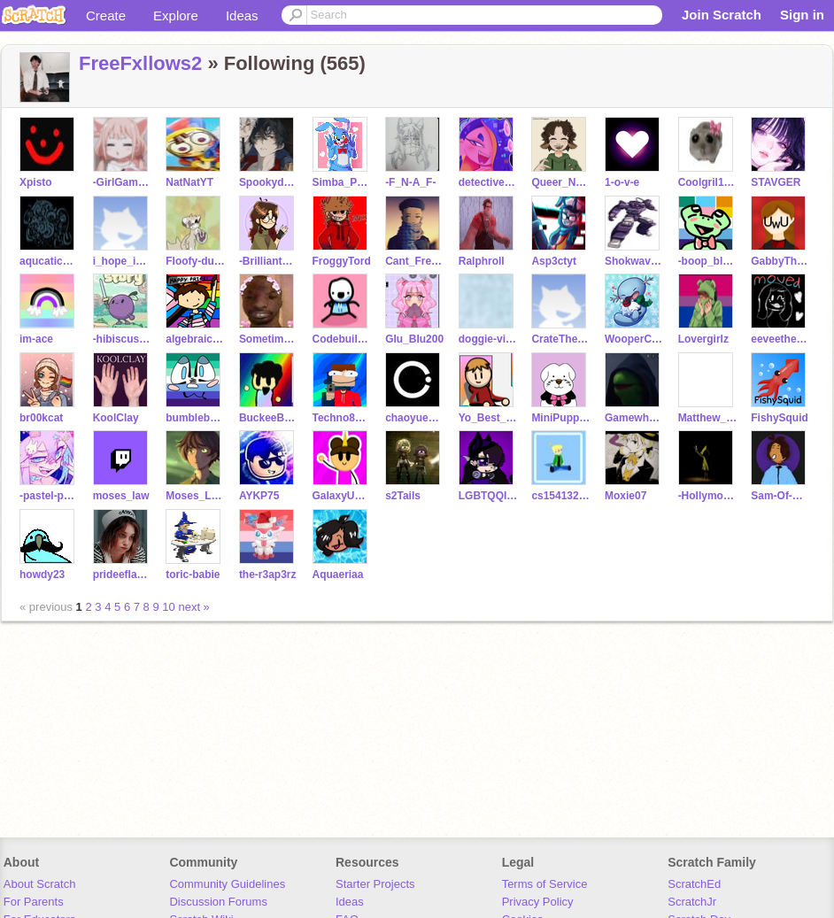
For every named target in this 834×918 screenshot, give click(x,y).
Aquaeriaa (338, 574)
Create (106, 15)
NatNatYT (189, 182)
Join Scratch (721, 14)
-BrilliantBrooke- (268, 261)
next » (193, 606)
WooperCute (634, 339)
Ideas (242, 15)
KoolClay (116, 418)
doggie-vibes (488, 339)
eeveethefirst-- (780, 339)
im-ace (36, 339)
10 (168, 606)
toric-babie (193, 574)
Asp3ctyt (553, 261)
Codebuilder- (342, 339)
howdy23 (42, 574)
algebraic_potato (195, 339)
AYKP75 (259, 496)
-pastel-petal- (49, 496)
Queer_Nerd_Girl (561, 182)
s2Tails (403, 496)
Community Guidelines (227, 884)
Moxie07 (625, 496)
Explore (175, 15)
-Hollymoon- (707, 496)
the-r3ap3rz (268, 574)
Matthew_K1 (707, 418)
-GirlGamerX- (122, 182)
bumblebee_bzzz (195, 418)
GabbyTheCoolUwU (780, 261)
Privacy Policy (538, 901)
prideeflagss (122, 574)
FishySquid (779, 418)
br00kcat (41, 418)
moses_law (121, 496)
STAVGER (775, 182)
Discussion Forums (218, 901)
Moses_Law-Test (195, 496)
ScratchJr (692, 901)
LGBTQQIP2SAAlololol (488, 496)
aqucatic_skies (49, 261)
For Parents (34, 901)
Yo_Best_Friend (488, 418)
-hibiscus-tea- (122, 339)
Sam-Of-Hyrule (780, 496)
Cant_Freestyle (414, 261)
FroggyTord (342, 261)
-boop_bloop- (707, 261)
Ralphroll (482, 261)
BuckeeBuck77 (268, 418)
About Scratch (40, 884)
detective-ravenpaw (488, 182)
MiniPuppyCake (561, 418)
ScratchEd (694, 884)
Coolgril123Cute (707, 182)
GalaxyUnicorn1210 (342, 496)
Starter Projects (375, 884)
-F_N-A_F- (410, 182)
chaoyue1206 (414, 418)
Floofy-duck (195, 261)
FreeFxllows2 (140, 63)
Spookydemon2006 (268, 182)
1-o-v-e (622, 182)
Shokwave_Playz (634, 261)
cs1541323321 (561, 496)
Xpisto (35, 182)
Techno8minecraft (342, 418)
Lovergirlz (703, 339)
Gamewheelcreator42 (634, 418)
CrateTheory (561, 339)
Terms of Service (545, 884)
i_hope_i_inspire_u (122, 261)
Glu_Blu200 (414, 339)
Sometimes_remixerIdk (268, 339)
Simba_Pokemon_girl (342, 182)
